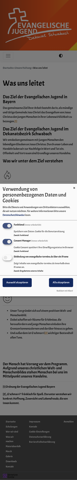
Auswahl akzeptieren (17, 282)
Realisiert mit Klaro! (65, 290)
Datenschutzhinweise (13, 215)
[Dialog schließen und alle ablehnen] (74, 186)
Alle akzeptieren (61, 282)
